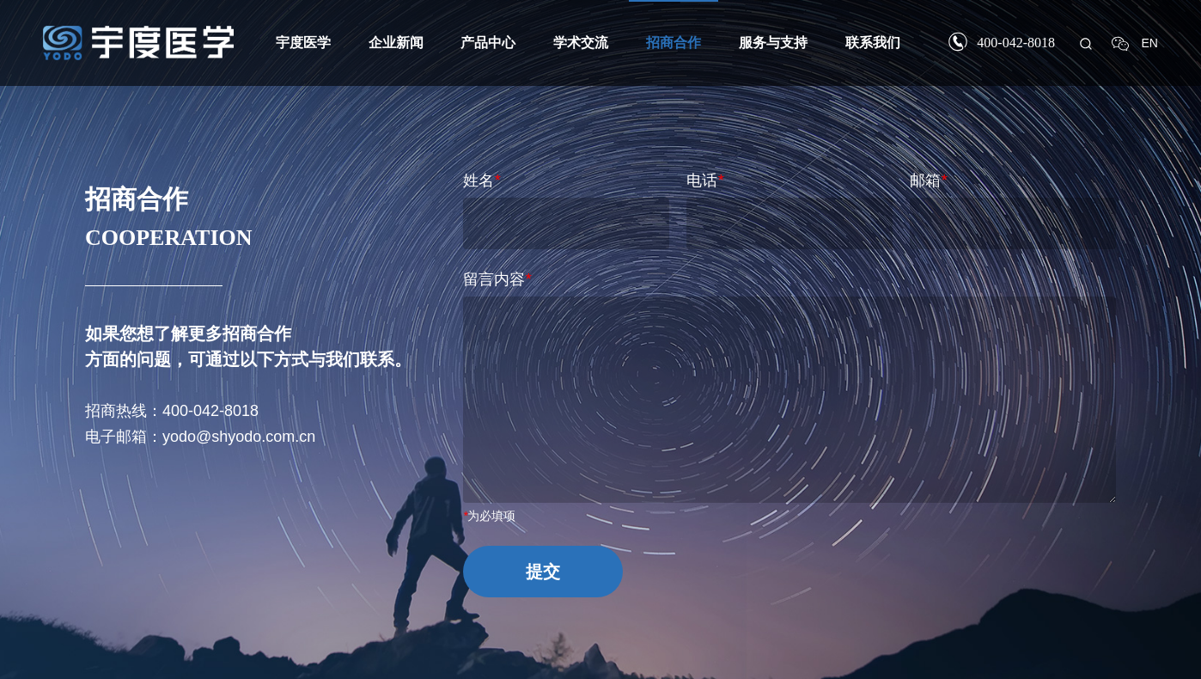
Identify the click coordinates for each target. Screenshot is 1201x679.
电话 (704, 180)
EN (1150, 43)
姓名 (481, 180)
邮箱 (928, 180)
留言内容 (497, 279)
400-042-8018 (1016, 42)
